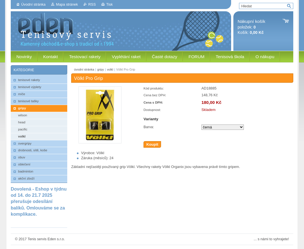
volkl (110, 69)
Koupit (152, 144)
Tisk (109, 4)
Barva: (149, 127)
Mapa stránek (67, 4)
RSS (92, 4)
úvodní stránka (84, 69)
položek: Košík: (251, 27)
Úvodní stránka (33, 4)
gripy (100, 69)
